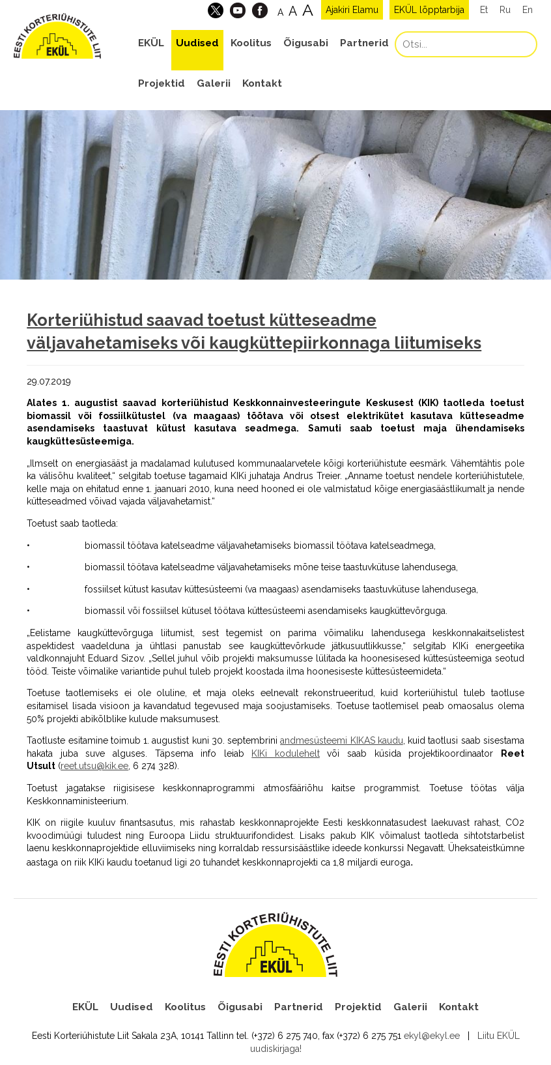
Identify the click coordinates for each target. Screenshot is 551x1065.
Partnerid (364, 43)
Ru (505, 10)
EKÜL (151, 43)
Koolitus (251, 43)
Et (484, 10)
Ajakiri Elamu (352, 10)
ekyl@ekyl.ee (432, 1035)
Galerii (214, 83)
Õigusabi (305, 43)
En (527, 10)
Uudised (197, 43)
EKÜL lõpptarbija (429, 10)
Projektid (161, 83)
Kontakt (262, 83)
